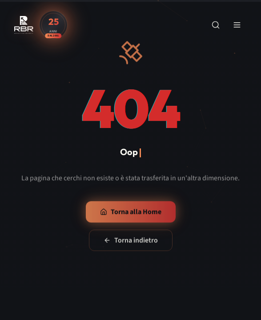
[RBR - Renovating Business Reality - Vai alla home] (24, 25)
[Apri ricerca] (215, 25)
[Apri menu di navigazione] (237, 25)
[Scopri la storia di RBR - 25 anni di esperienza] (53, 25)
